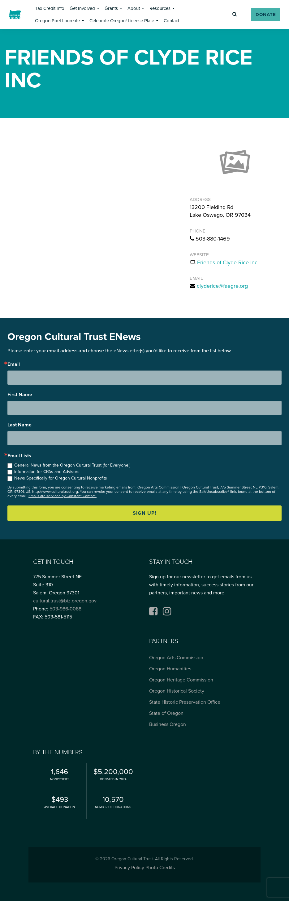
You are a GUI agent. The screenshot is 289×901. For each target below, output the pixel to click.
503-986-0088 (65, 609)
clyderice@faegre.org (222, 286)
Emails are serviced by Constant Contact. (62, 496)
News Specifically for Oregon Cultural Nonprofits (60, 478)
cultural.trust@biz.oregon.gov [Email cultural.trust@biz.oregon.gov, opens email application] (65, 601)
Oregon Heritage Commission (181, 680)
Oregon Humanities (170, 669)
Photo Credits (160, 868)
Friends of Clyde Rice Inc (227, 262)
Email (13, 364)
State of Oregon (166, 713)
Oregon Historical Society (176, 691)
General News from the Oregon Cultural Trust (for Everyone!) (72, 465)
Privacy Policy (129, 868)
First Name (19, 394)
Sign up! (144, 513)
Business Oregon (167, 724)
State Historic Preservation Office (184, 702)
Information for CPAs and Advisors (47, 471)
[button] (49, 8)
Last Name (19, 424)
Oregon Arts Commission (176, 658)
